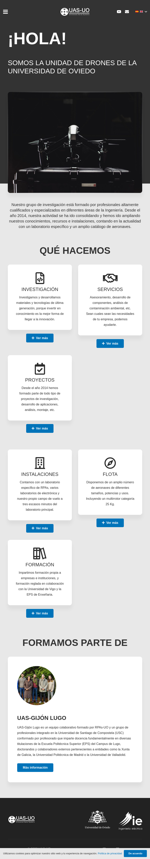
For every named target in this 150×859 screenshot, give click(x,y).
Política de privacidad (110, 853)
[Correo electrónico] (127, 12)
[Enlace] (75, 11)
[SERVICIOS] (110, 278)
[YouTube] (119, 12)
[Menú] (5, 12)
